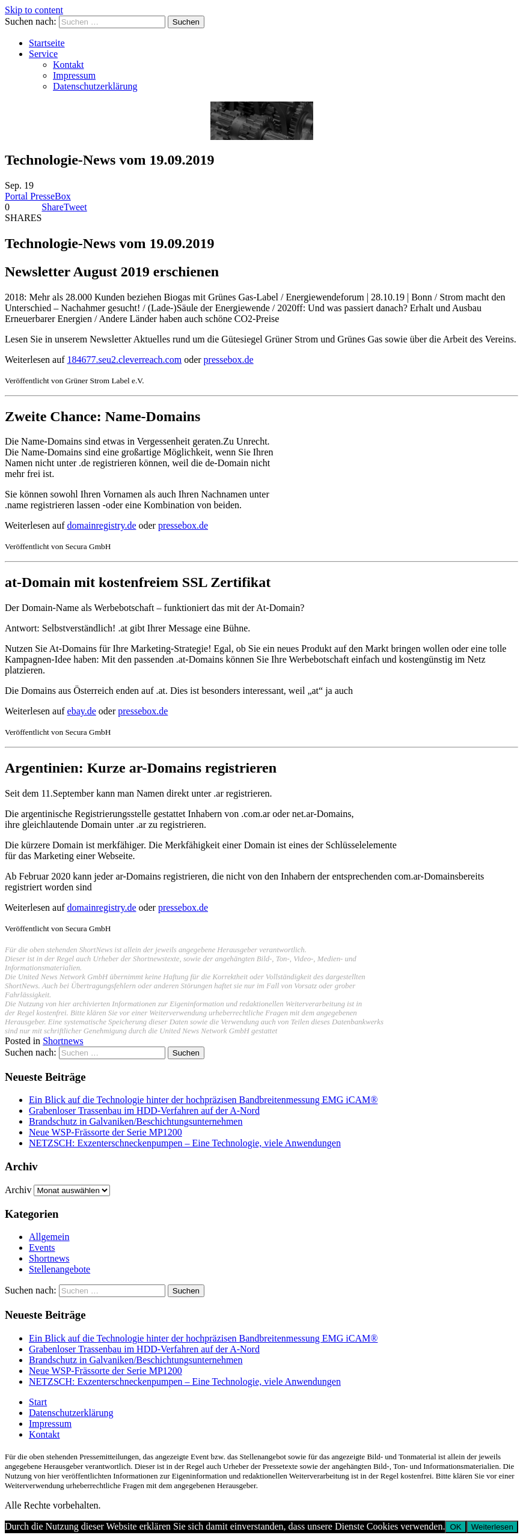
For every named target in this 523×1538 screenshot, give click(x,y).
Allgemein (49, 1237)
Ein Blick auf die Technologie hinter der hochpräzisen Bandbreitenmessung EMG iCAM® (203, 1100)
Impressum (74, 75)
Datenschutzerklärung (95, 86)
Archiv (18, 1190)
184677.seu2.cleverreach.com (124, 359)
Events (42, 1247)
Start (38, 1402)
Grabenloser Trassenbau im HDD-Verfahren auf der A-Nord (144, 1110)
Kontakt (68, 64)
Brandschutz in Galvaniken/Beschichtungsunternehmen (135, 1121)
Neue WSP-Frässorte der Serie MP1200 (105, 1132)
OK (455, 1526)
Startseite (47, 43)
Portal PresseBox (38, 196)
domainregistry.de (101, 525)
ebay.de (81, 711)
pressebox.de (229, 359)
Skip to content (34, 10)
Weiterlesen (492, 1526)
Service (43, 54)
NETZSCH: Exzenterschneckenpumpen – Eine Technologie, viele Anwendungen (185, 1143)
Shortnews (63, 1041)
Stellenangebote (59, 1269)
